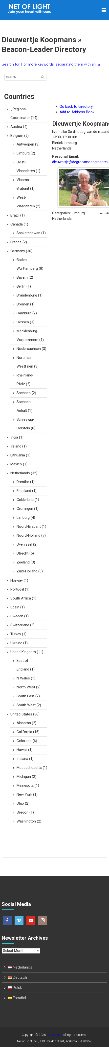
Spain (17, 607)
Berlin (24, 286)
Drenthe (26, 482)
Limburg (26, 153)
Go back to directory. (76, 106)
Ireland (18, 446)
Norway (19, 580)
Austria (18, 126)
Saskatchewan (31, 233)
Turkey (18, 634)
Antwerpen (28, 144)
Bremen (26, 304)
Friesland (27, 490)
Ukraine (19, 643)
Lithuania (20, 455)
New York (27, 794)
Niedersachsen (31, 348)
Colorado (27, 741)
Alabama (26, 723)
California (28, 732)
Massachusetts (32, 767)
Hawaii (25, 750)
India (16, 437)
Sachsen (26, 393)
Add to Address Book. (77, 112)
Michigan (26, 776)
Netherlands (23, 473)
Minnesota (28, 785)
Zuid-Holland (30, 571)
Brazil (17, 215)
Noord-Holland (31, 535)
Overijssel (27, 544)
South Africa (23, 598)
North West (29, 687)
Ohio (23, 803)
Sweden (19, 616)
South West (29, 705)
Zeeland (26, 562)
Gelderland (28, 499)
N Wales (26, 678)
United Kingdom (26, 652)
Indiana (25, 758)
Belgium (19, 135)
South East (28, 696)
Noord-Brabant (31, 526)
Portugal (19, 589)
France (18, 242)
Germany (21, 251)
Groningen (28, 508)
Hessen (25, 322)
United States (25, 714)
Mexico (18, 464)
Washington (29, 821)
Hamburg (27, 313)
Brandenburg (30, 295)
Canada (19, 224)
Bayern (25, 277)
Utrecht (25, 553)
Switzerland (22, 625)
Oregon (25, 812)
